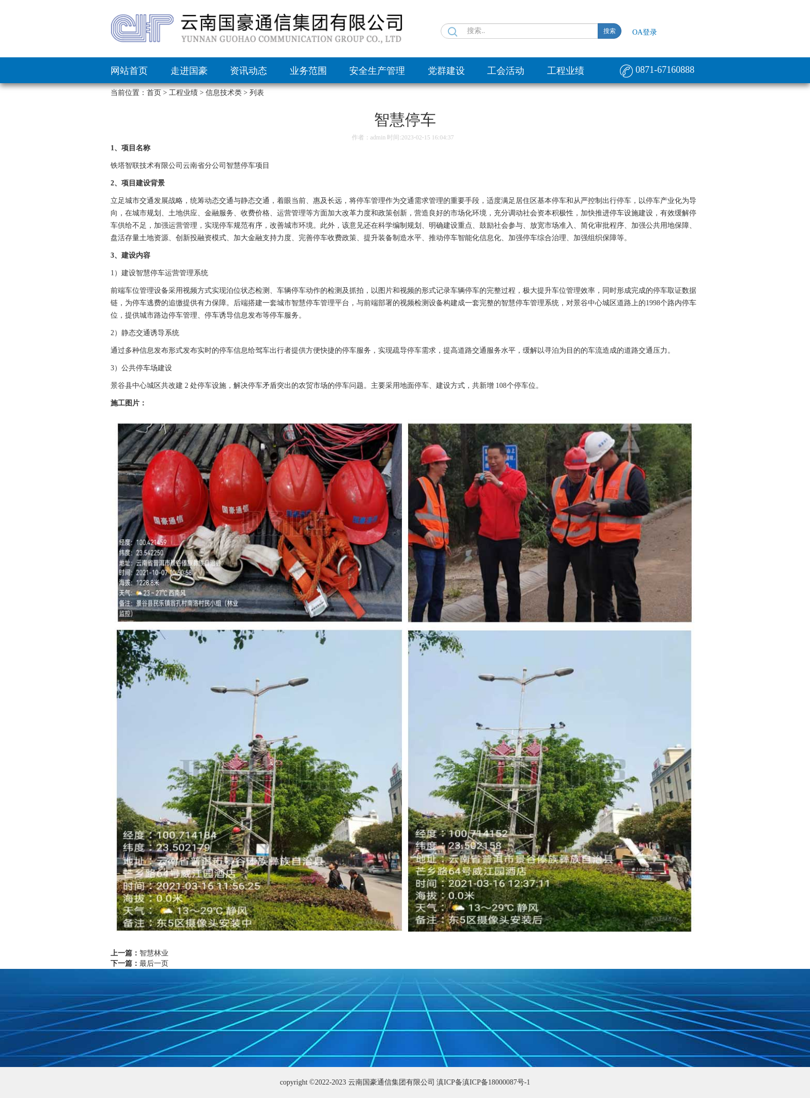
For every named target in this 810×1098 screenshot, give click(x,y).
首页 (154, 93)
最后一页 (153, 963)
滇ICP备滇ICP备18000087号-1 (483, 1082)
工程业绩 (565, 71)
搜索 (609, 31)
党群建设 (446, 71)
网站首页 (129, 71)
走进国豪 (189, 71)
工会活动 (505, 71)
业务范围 (308, 71)
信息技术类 (224, 93)
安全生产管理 (377, 71)
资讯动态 (248, 71)
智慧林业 (153, 953)
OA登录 (644, 32)
